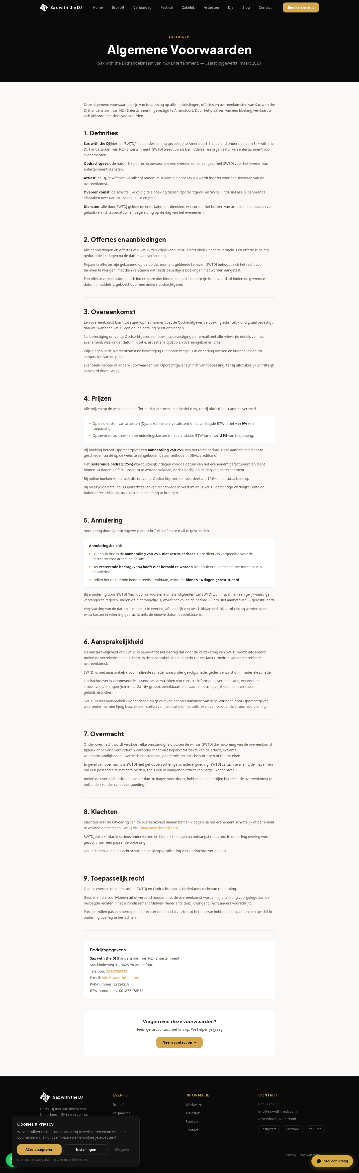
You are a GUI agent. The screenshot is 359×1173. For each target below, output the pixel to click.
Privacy (291, 1155)
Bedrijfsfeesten (125, 1130)
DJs (230, 7)
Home (98, 7)
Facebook (293, 1129)
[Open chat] (332, 1161)
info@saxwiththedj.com (158, 827)
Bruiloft (118, 7)
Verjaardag (142, 7)
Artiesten (211, 7)
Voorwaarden (309, 1155)
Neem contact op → (179, 1042)
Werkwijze (193, 1104)
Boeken (191, 1121)
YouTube (315, 1129)
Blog (246, 7)
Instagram (269, 1129)
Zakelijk (188, 7)
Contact (265, 7)
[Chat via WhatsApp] (13, 1160)
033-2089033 (116, 971)
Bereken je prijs (301, 7)
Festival (167, 7)
